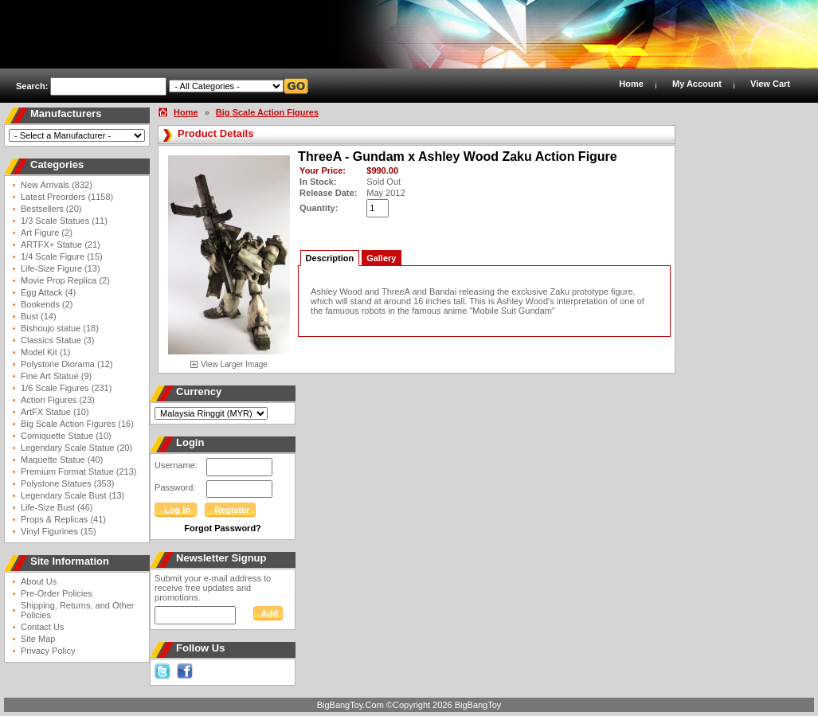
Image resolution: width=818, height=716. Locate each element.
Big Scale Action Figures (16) (77, 423)
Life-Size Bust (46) (56, 507)
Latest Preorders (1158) (67, 196)
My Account (697, 83)
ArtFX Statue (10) (55, 412)
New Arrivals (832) (56, 185)
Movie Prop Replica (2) (65, 280)
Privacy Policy (48, 650)
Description (330, 258)
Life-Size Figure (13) (60, 268)
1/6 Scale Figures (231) (66, 388)
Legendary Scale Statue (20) (76, 447)
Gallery (381, 258)
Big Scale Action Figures (267, 112)
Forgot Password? (222, 528)
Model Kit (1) (45, 352)
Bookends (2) (46, 304)
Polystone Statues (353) (67, 483)
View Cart (770, 83)
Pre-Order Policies (56, 593)
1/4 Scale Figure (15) (62, 256)
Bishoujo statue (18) (60, 328)
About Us (39, 581)
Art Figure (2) (46, 232)
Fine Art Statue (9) (56, 376)
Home (631, 83)
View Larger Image (234, 364)
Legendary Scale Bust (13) (72, 495)
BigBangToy (478, 705)
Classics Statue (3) (57, 340)
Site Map (38, 639)
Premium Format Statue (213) (79, 471)
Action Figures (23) (58, 400)
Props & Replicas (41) (63, 519)
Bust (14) (39, 316)
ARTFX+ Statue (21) (60, 244)
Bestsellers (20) (51, 208)
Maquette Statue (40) (62, 459)
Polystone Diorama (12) (67, 364)
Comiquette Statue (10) (66, 435)
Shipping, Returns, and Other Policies (77, 610)
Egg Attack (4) (48, 292)
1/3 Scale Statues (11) (64, 220)
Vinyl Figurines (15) (58, 531)
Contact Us (42, 627)
